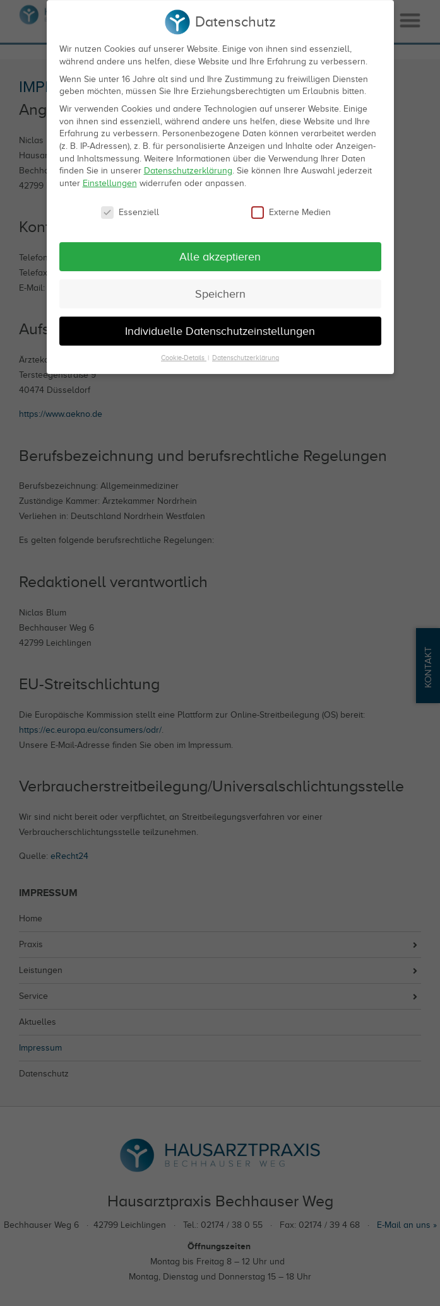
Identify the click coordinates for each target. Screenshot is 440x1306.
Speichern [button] (220, 284)
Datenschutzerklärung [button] (245, 349)
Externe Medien (291, 203)
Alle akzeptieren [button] (220, 247)
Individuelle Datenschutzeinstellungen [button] (220, 321)
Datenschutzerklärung (188, 161)
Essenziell (130, 203)
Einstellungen (110, 173)
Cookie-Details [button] (183, 349)
